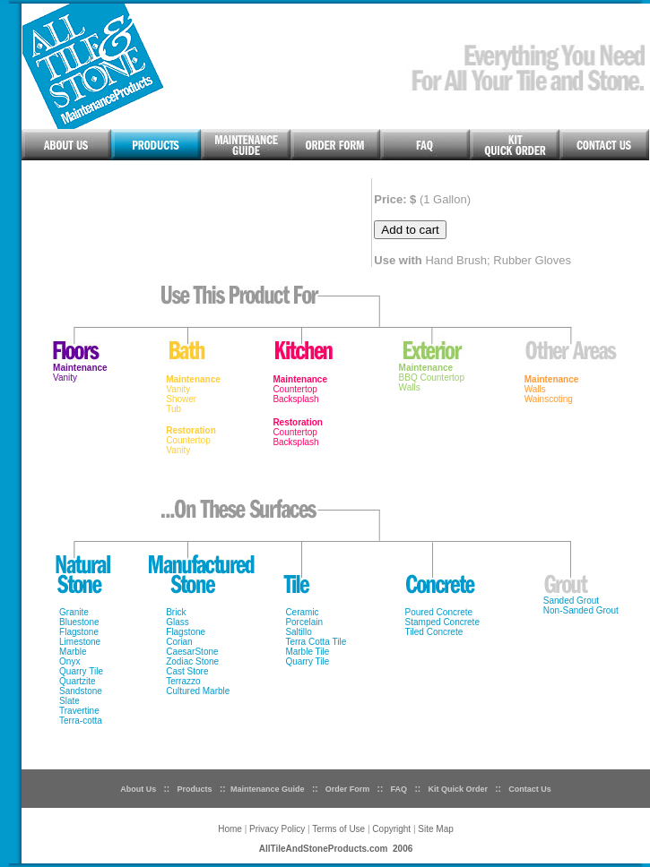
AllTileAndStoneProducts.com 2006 (336, 849)
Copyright (392, 829)
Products (195, 789)
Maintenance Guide (267, 789)
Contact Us (529, 789)
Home (230, 829)
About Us (138, 789)
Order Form (346, 789)
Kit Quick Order (458, 789)
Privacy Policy (277, 829)
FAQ (399, 789)
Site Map (435, 829)
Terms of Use (338, 829)
